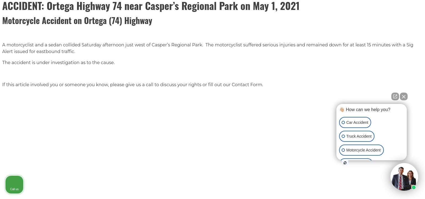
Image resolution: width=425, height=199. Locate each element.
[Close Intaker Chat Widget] (404, 96)
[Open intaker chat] (345, 162)
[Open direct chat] (395, 96)
